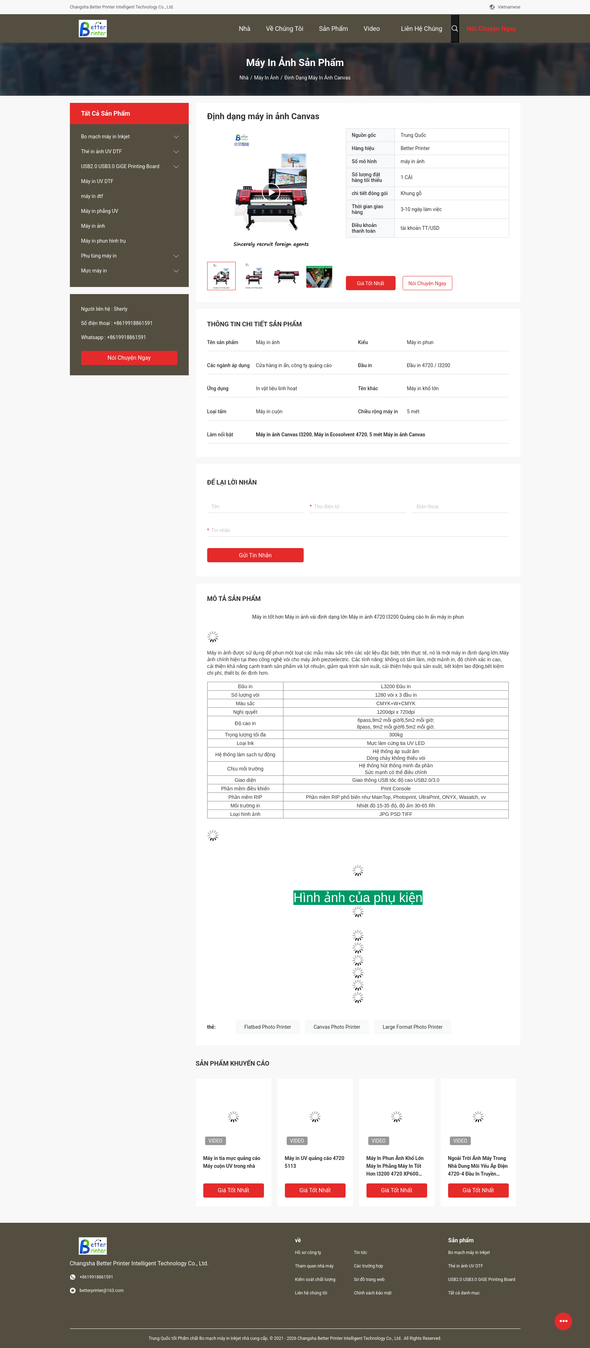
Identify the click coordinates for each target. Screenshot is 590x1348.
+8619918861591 (133, 323)
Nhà (243, 78)
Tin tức (360, 1252)
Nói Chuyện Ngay (129, 357)
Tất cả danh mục (464, 1293)
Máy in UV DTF (97, 181)
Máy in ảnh (266, 78)
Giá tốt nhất (370, 283)
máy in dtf (92, 196)
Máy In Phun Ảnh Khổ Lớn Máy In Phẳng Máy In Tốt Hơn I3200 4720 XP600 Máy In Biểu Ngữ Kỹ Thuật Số (395, 1166)
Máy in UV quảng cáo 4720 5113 (314, 1162)
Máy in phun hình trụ (103, 241)
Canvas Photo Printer (337, 1027)
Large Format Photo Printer (413, 1027)
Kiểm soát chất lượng (315, 1279)
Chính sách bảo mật (372, 1293)
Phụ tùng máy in (99, 256)
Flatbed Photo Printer (267, 1027)
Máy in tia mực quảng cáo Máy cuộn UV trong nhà (231, 1162)
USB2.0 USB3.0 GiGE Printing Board (120, 166)
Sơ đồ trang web (369, 1279)
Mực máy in (94, 271)
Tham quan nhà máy (314, 1266)
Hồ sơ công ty (308, 1252)
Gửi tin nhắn (255, 555)
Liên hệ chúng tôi (311, 1293)
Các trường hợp (368, 1266)
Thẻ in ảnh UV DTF (101, 151)
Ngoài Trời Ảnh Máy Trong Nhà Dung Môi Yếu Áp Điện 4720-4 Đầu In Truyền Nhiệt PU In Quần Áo (478, 1166)
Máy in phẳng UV (99, 211)
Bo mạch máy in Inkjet (105, 136)
